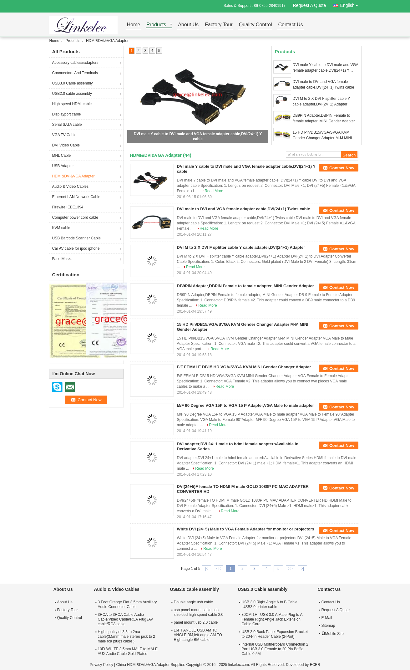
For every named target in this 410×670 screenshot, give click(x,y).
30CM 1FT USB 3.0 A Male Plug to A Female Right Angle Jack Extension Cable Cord (271, 619)
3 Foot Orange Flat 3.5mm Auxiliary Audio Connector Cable (127, 604)
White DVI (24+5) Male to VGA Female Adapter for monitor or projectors (245, 529)
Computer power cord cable (75, 217)
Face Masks (62, 259)
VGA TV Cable (64, 135)
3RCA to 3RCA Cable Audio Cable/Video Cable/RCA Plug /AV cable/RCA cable (125, 619)
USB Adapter (63, 166)
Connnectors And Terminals (75, 73)
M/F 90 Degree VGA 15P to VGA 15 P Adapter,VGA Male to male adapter (245, 405)
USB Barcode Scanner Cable (76, 238)
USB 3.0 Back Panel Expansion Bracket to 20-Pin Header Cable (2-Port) (274, 634)
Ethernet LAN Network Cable (76, 197)
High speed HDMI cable (72, 104)
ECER (315, 664)
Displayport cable (66, 114)
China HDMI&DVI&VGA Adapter (143, 664)
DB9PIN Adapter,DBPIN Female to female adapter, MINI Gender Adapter (324, 118)
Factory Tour (219, 25)
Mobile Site (332, 634)
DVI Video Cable (66, 145)
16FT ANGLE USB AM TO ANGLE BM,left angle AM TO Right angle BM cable (198, 635)
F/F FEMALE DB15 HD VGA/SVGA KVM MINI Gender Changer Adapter (244, 367)
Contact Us (290, 25)
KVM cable (61, 228)
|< (206, 568)
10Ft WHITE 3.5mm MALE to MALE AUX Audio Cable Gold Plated (128, 651)
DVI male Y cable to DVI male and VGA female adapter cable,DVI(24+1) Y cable (325, 68)
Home (133, 25)
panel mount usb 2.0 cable (196, 622)
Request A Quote (309, 5)
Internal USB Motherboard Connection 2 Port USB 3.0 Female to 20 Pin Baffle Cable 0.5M (274, 649)
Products (156, 25)
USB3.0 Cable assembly (72, 83)
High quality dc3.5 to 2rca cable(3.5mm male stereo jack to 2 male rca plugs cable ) (126, 636)
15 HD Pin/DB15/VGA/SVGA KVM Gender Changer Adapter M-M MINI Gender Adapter (322, 135)
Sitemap (328, 625)
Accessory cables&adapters (75, 62)
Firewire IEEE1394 (68, 207)
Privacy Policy (101, 664)
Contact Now (341, 168)
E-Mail (326, 618)
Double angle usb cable (193, 602)
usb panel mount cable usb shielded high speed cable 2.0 (199, 612)
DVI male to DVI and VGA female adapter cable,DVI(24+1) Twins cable (323, 84)
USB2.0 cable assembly (72, 93)
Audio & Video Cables (70, 186)
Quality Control (255, 25)
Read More (214, 191)
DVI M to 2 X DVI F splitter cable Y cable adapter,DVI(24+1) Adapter (321, 101)
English (351, 4)
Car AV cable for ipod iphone (76, 248)
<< (218, 568)
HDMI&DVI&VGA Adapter (73, 176)
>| (302, 568)
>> (290, 568)
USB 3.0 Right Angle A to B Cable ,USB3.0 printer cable (269, 604)
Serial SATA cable (67, 124)
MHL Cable (61, 155)
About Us (188, 25)
